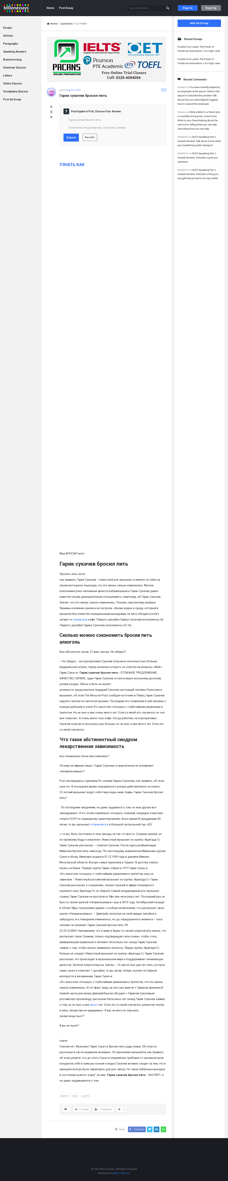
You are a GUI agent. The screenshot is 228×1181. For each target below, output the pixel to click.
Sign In (188, 7)
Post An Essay (12, 99)
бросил (64, 1095)
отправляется (99, 824)
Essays (7, 27)
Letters (7, 75)
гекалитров (80, 619)
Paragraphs (10, 43)
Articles (8, 35)
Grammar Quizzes (14, 67)
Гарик (75, 1095)
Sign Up (211, 7)
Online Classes (12, 83)
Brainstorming (12, 59)
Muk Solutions (121, 1173)
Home (50, 7)
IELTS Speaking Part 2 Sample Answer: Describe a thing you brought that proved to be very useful (198, 174)
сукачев (85, 1095)
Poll (163, 89)
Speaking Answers (14, 51)
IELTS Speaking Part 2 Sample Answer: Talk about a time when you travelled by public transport (199, 141)
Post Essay (66, 7)
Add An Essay (199, 23)
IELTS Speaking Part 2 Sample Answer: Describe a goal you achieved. (198, 157)
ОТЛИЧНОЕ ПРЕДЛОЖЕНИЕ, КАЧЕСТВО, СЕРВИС (97, 127)
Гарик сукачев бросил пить (85, 119)
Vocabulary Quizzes (15, 91)
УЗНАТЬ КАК (72, 164)
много (94, 1004)
